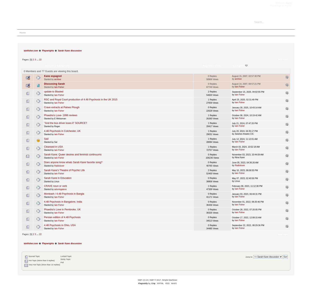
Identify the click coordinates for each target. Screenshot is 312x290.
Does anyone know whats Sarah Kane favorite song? (73, 162)
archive (57, 79)
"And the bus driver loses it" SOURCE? (65, 123)
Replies (207, 65)
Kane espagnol (53, 76)
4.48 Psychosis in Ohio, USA (60, 225)
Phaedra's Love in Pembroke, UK (62, 209)
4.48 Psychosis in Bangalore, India (63, 201)
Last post (240, 65)
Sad (46, 138)
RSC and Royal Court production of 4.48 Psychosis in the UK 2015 (80, 99)
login (279, 5)
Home (23, 32)
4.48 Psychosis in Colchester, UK (62, 131)
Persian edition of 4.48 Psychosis (62, 217)
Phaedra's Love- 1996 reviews (60, 115)
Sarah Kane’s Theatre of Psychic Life (64, 170)
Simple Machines (169, 280)
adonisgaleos (60, 189)
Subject (50, 65)
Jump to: (249, 257)
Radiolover (59, 166)
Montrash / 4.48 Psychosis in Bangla (64, 193)
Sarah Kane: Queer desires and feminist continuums (72, 154)
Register (66, 32)
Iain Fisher (59, 87)
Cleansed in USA (53, 146)
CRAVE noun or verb (55, 186)
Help (32, 32)
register (288, 5)
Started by (63, 65)
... (38, 59)
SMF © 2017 (155, 280)
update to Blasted (53, 91)
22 (40, 59)
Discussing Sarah (54, 83)
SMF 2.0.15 (143, 280)
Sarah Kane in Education (57, 178)
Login (54, 32)
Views (218, 65)
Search (43, 32)
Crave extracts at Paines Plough (61, 107)
